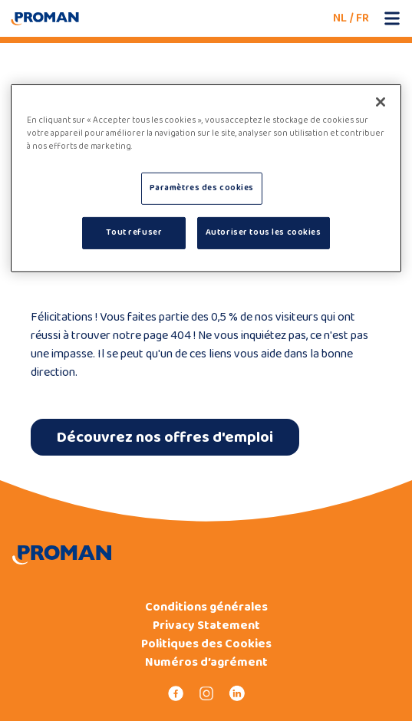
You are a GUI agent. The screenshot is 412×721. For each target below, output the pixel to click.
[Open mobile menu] (392, 18)
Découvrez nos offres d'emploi (165, 437)
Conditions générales (206, 607)
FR (362, 18)
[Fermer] (380, 102)
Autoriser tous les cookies (263, 232)
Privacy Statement (206, 626)
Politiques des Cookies (206, 644)
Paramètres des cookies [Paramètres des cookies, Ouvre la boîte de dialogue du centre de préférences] (202, 188)
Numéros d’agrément (206, 663)
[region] (205, 178)
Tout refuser (134, 232)
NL (340, 18)
